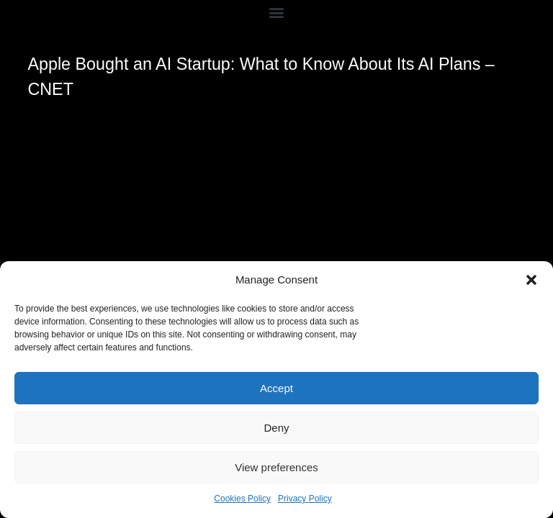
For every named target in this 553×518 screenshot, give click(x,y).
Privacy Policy (305, 499)
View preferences (276, 467)
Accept (276, 388)
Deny (276, 428)
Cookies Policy (242, 499)
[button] (531, 280)
